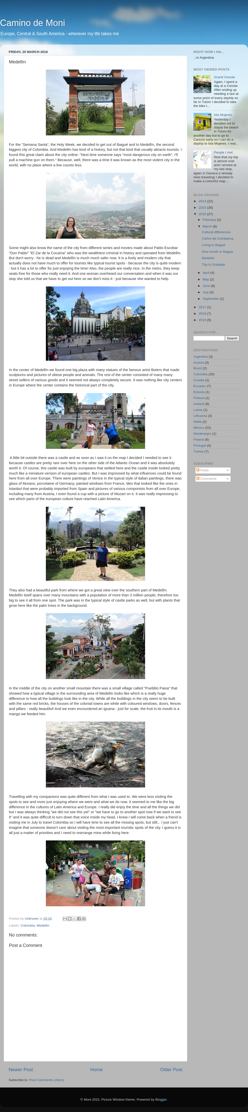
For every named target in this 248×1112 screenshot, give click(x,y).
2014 (203, 201)
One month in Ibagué (217, 251)
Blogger (161, 1099)
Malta (197, 422)
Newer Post (21, 1069)
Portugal (199, 445)
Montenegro (202, 433)
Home (96, 1069)
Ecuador (199, 386)
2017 (203, 307)
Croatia (198, 380)
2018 (203, 313)
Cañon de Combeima (218, 238)
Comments (206, 478)
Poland (198, 439)
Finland (198, 398)
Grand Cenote (224, 77)
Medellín (43, 925)
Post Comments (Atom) (46, 1080)
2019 (203, 320)
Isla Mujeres (223, 115)
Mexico (198, 428)
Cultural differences (216, 232)
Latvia (197, 410)
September (211, 299)
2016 (203, 214)
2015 (203, 207)
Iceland (198, 404)
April (206, 273)
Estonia (199, 392)
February (210, 220)
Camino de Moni (32, 23)
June (207, 286)
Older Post (171, 1069)
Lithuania (200, 416)
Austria (198, 362)
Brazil (197, 368)
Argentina (200, 356)
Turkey (198, 451)
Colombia (28, 925)
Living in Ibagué (213, 245)
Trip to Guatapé (213, 264)
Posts (202, 470)
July (206, 292)
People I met (223, 152)
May (206, 279)
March (208, 226)
